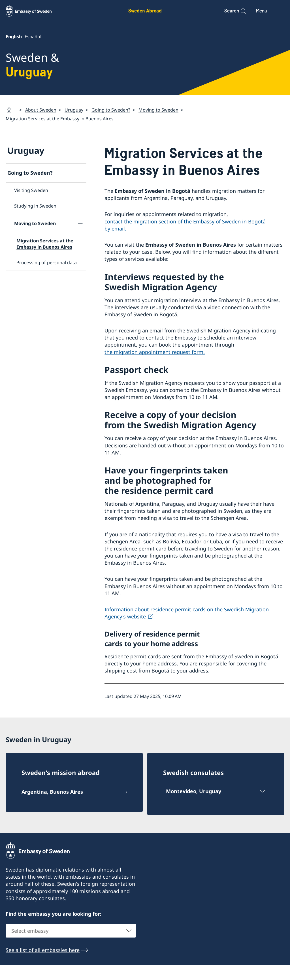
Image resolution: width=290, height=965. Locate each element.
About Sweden (40, 109)
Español (33, 36)
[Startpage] (11, 110)
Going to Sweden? (110, 109)
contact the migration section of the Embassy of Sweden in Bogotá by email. (185, 225)
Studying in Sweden (35, 206)
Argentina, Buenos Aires (52, 791)
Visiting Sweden (31, 190)
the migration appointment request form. (155, 352)
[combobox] (71, 931)
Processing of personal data (46, 262)
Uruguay (74, 109)
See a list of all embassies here (43, 950)
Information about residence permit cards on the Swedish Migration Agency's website (187, 613)
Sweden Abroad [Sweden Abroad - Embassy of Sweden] (145, 10)
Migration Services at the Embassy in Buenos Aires (44, 244)
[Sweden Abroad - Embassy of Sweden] (34, 11)
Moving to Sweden (158, 109)
